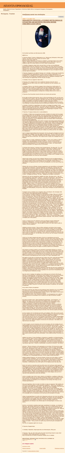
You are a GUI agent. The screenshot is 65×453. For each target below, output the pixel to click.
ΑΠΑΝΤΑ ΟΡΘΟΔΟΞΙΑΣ (18, 5)
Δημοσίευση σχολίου (26, 446)
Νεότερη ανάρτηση (26, 448)
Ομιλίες (26, 440)
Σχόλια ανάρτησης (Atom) (33, 451)
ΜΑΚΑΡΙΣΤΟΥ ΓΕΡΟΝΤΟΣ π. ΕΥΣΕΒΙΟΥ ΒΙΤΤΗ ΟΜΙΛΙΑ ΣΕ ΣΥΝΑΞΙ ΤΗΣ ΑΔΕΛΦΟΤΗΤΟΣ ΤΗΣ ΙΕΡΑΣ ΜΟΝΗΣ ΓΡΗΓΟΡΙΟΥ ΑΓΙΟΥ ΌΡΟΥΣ (42, 22)
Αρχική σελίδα (43, 448)
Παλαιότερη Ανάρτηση (59, 448)
